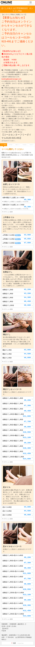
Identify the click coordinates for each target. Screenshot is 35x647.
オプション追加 (8, 212)
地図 (17, 643)
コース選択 (3, 144)
